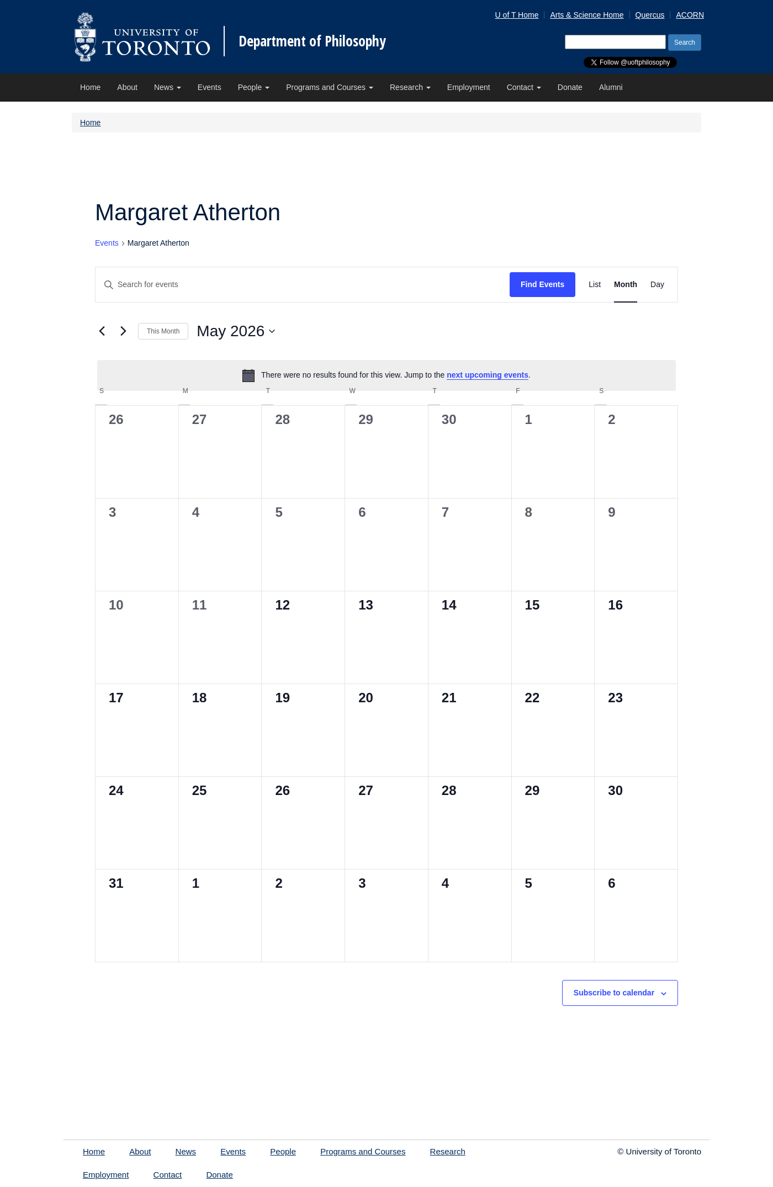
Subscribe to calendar (614, 992)
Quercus (650, 14)
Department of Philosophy (312, 41)
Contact (524, 87)
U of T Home (517, 14)
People (253, 87)
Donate (570, 87)
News (167, 87)
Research (410, 87)
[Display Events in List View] (595, 284)
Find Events (542, 284)
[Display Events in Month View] (625, 284)
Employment (468, 87)
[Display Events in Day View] (657, 284)
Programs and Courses (329, 87)
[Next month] (123, 331)
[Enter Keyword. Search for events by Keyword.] (303, 284)
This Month (163, 331)
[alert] (386, 375)
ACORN (690, 14)
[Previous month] (101, 331)
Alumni (611, 87)
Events (209, 87)
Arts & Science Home (586, 14)
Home (90, 87)
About (127, 87)
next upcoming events (487, 374)
